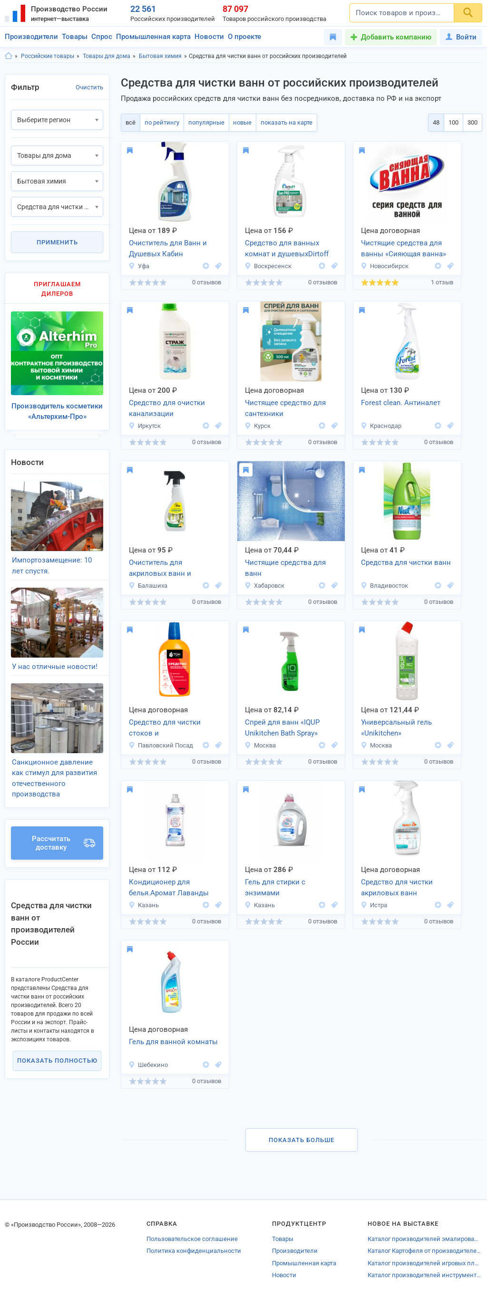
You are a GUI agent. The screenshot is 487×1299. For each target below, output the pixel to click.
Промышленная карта (153, 36)
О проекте (244, 36)
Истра (373, 905)
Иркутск (144, 425)
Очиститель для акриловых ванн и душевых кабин (160, 568)
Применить (57, 242)
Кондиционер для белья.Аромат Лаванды (169, 887)
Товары (75, 36)
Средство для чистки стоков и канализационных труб (168, 728)
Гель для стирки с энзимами (275, 887)
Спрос (101, 36)
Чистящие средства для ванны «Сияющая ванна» (403, 248)
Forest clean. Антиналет (400, 402)
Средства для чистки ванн (406, 562)
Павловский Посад (160, 745)
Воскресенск (268, 266)
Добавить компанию (396, 37)
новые (239, 122)
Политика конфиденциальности (193, 1250)
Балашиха (147, 585)
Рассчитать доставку (63, 830)
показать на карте (283, 122)
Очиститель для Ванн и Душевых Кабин (168, 248)
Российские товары (47, 56)
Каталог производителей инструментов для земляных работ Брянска (425, 1275)
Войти (461, 37)
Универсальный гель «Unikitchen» (396, 727)
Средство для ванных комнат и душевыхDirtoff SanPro (287, 249)
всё (130, 122)
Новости (209, 36)
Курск (257, 425)
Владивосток (384, 585)
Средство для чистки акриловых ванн (397, 887)
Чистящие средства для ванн (285, 568)
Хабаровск (264, 585)
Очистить (89, 87)
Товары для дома (106, 56)
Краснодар (380, 425)
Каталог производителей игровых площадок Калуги (425, 1263)
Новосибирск (384, 266)
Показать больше (301, 1140)
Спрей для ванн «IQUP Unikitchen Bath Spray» (282, 727)
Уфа (138, 266)
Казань (143, 905)
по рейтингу (160, 122)
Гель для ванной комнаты (173, 1041)
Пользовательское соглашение (192, 1238)
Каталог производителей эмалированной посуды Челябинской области (425, 1238)
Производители (31, 36)
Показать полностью (57, 1047)
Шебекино (148, 1064)
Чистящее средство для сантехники (285, 408)
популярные (204, 122)
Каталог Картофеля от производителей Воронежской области (425, 1250)
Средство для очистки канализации (167, 408)
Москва (260, 745)
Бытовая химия (160, 56)
